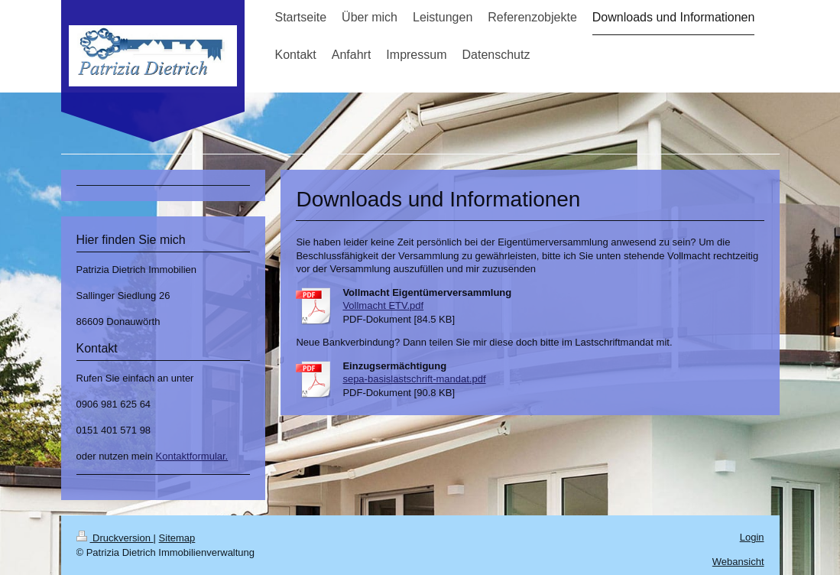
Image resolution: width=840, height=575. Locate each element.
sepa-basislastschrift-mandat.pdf (413, 379)
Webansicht (738, 561)
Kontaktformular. (192, 456)
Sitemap (177, 538)
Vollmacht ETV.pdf (382, 305)
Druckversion (115, 538)
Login (752, 537)
